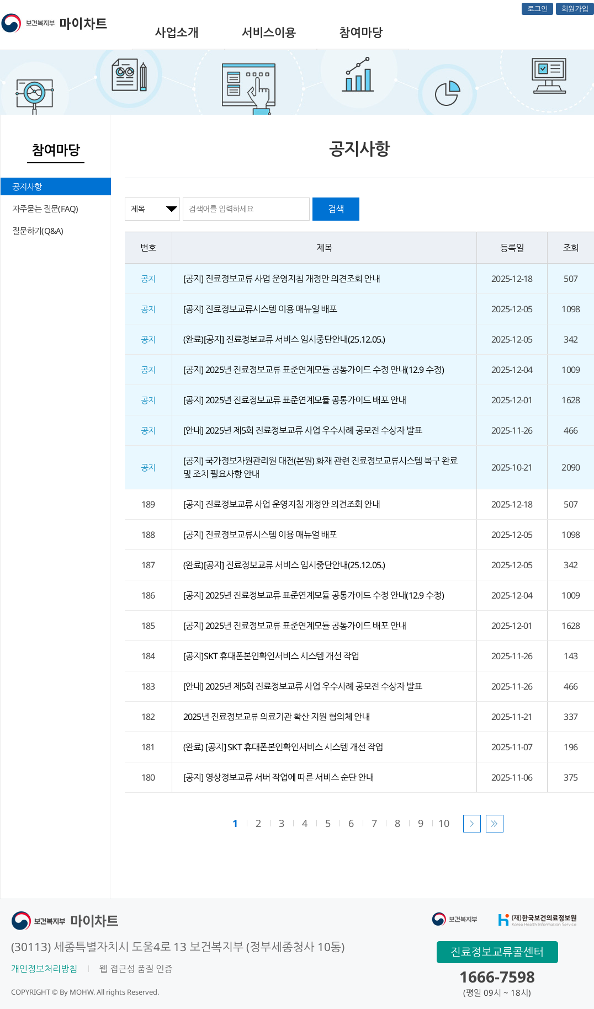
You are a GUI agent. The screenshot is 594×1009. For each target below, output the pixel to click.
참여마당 (361, 32)
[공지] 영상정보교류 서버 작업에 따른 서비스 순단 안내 (278, 777)
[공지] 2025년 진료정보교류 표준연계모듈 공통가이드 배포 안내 (294, 400)
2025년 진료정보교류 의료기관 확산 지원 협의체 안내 (276, 717)
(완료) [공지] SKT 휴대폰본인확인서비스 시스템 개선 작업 (283, 747)
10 (443, 823)
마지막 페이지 (494, 823)
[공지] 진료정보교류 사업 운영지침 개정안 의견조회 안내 (281, 279)
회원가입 (574, 9)
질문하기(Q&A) (37, 230)
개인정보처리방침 (44, 969)
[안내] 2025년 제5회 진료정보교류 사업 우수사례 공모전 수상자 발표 (302, 430)
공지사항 (26, 186)
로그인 (537, 9)
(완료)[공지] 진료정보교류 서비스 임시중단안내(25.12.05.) (284, 339)
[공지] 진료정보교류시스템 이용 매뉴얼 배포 (260, 309)
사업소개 (177, 32)
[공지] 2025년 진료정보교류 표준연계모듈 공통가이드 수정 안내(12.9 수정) (313, 370)
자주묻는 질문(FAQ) (45, 208)
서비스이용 (269, 32)
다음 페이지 (472, 823)
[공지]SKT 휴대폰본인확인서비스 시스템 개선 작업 (271, 656)
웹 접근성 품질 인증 (135, 969)
